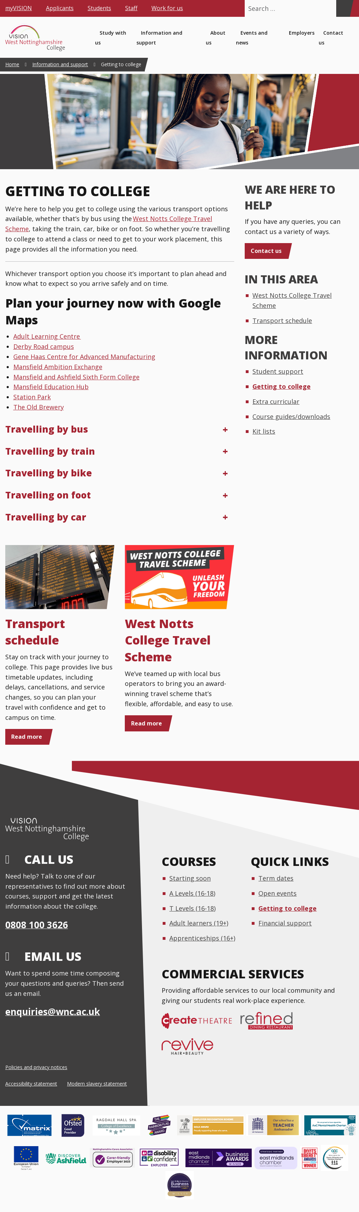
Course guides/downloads (291, 416)
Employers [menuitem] (301, 32)
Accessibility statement (31, 1083)
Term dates (275, 878)
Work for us (167, 8)
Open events (277, 893)
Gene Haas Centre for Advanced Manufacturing (84, 356)
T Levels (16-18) (192, 908)
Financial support (285, 923)
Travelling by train (50, 451)
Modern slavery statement (97, 1083)
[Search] (343, 8)
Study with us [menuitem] (110, 37)
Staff (131, 8)
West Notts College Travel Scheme (168, 640)
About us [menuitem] (215, 37)
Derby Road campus (43, 346)
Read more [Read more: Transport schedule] (26, 737)
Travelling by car (45, 517)
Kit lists (263, 431)
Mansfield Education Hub (51, 387)
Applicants (60, 8)
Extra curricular (275, 401)
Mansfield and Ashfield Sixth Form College (76, 377)
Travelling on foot (48, 495)
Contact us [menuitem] (331, 37)
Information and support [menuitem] (159, 37)
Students (99, 8)
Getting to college (281, 386)
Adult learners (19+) (198, 923)
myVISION (18, 8)
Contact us (266, 251)
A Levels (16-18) (192, 893)
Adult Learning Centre (47, 336)
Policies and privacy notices (36, 1067)
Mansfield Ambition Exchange (57, 367)
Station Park (32, 397)
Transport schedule (35, 631)
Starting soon (190, 878)
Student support (277, 371)
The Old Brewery (38, 407)
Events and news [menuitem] (251, 37)
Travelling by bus (46, 429)
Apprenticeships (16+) (202, 938)
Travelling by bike (48, 473)
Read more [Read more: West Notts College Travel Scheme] (146, 723)
